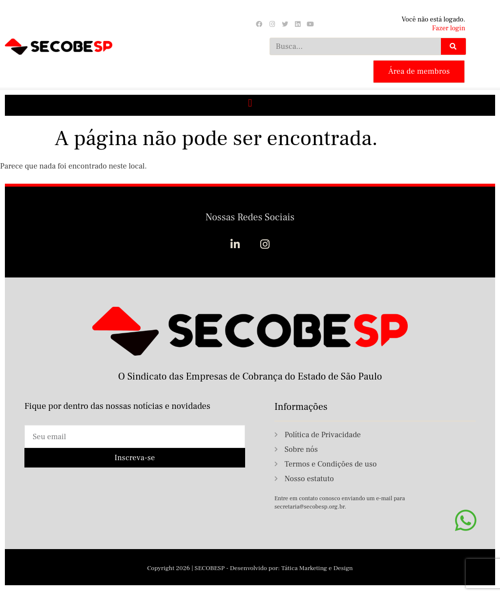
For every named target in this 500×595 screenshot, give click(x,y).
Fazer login (448, 28)
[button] (249, 103)
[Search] (453, 46)
